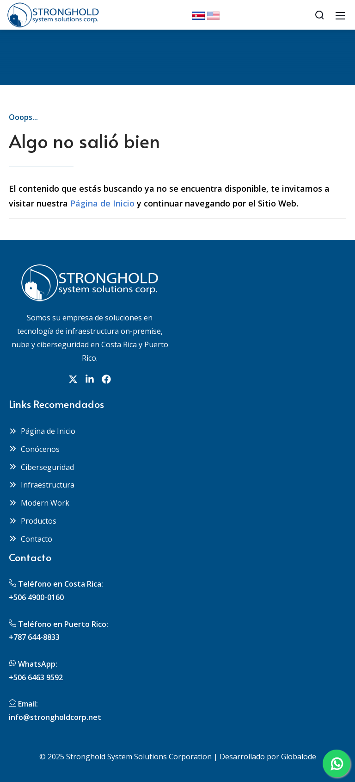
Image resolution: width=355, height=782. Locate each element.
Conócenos (34, 449)
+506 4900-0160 (36, 597)
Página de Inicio (102, 203)
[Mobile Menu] (340, 15)
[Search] (319, 15)
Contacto (30, 539)
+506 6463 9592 (36, 677)
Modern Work (39, 503)
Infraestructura (41, 485)
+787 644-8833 (34, 637)
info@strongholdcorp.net (55, 717)
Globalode (298, 756)
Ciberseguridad (41, 467)
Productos (32, 521)
